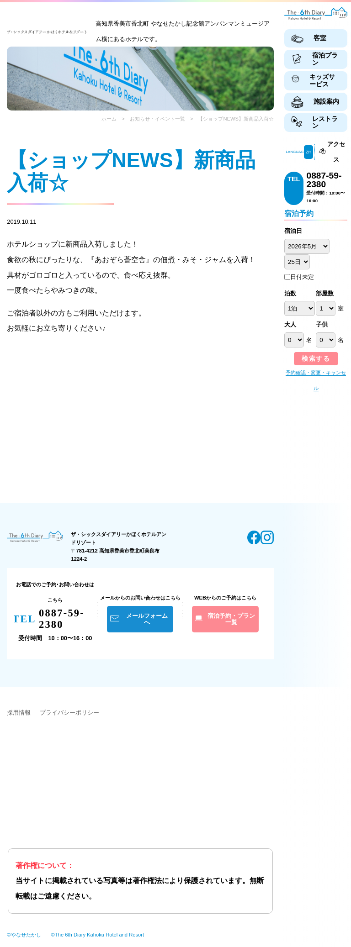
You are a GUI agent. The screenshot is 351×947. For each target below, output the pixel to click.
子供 (322, 324)
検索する (316, 358)
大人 (290, 324)
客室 (320, 38)
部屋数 (325, 293)
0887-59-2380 (323, 180)
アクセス (336, 152)
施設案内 (326, 101)
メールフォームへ (147, 619)
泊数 (290, 293)
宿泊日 (293, 231)
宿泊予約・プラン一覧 (231, 619)
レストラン (325, 122)
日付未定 (299, 277)
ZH (309, 151)
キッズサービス (322, 80)
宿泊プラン (325, 59)
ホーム (109, 118)
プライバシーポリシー (69, 712)
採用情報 (19, 712)
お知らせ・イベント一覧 (157, 118)
